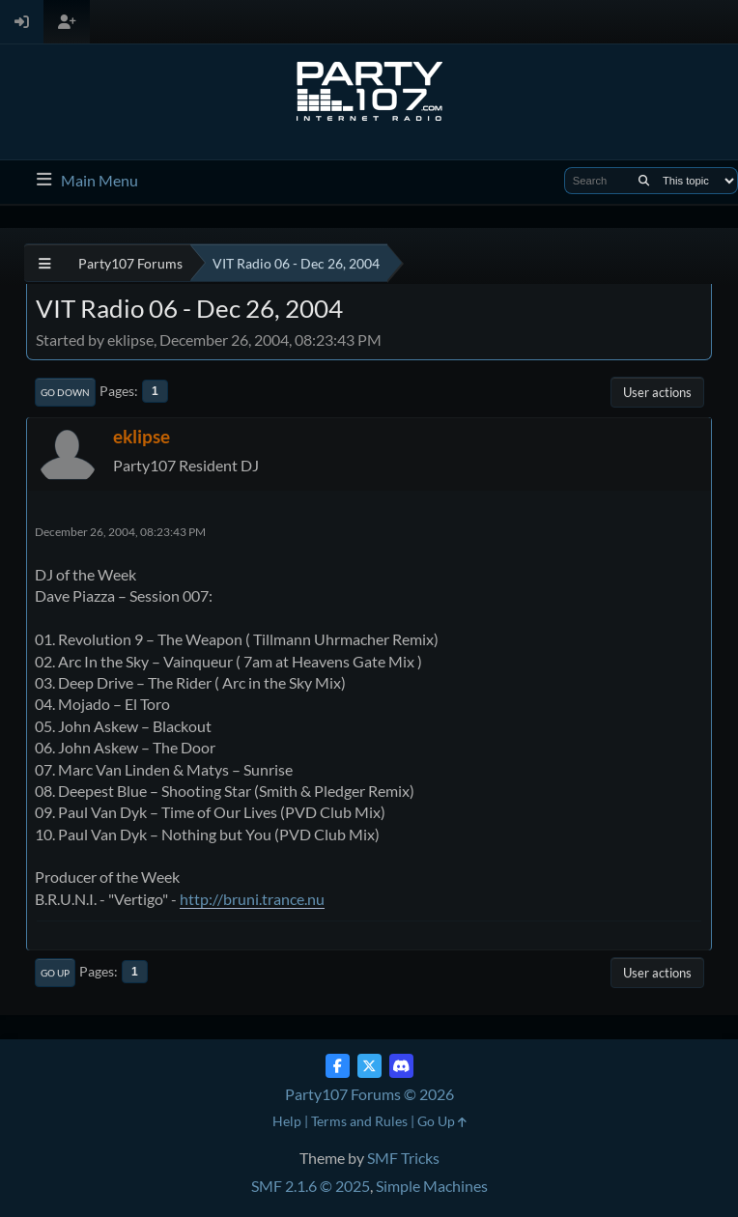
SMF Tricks (403, 1157)
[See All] (45, 263)
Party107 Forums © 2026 (369, 1094)
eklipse (141, 436)
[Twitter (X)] (369, 1066)
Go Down (65, 392)
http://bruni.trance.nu (252, 899)
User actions (657, 392)
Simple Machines (432, 1185)
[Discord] (401, 1066)
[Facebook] (338, 1066)
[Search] (644, 180)
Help (286, 1121)
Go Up (55, 972)
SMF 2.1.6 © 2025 (310, 1185)
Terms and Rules (359, 1121)
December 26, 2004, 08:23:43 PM (120, 531)
